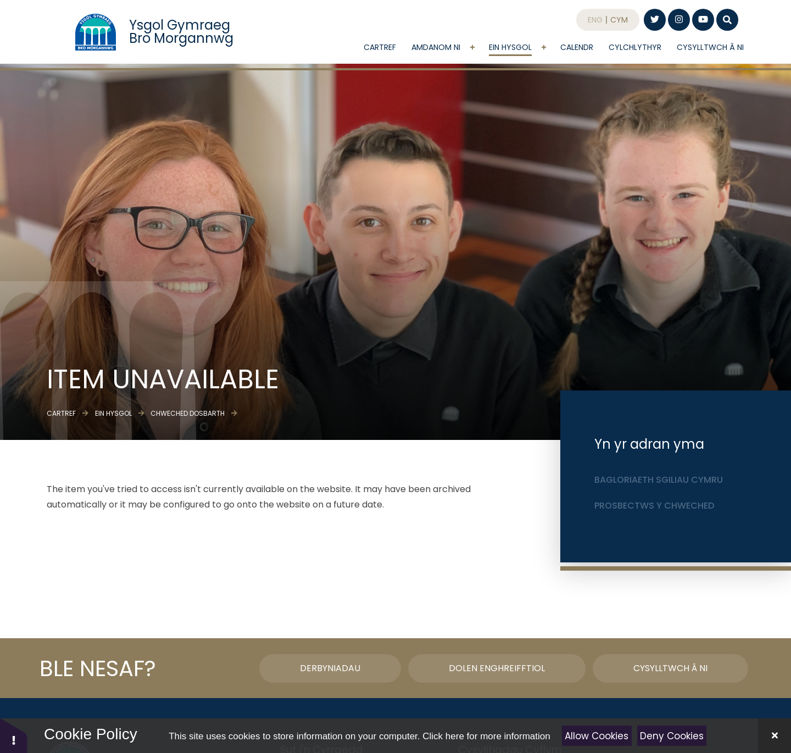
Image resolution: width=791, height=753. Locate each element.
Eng (595, 24)
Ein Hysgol (113, 413)
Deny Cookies (672, 736)
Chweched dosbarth (188, 413)
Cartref (61, 413)
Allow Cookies (596, 736)
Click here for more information (486, 736)
